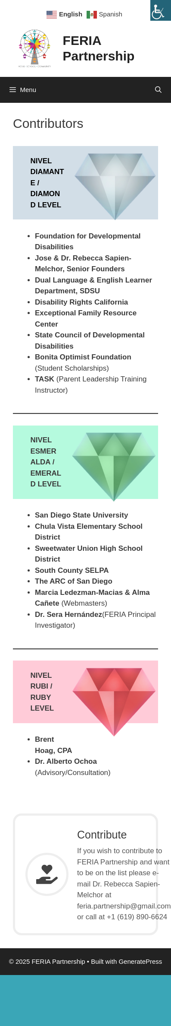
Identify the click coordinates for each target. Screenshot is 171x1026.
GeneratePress (140, 961)
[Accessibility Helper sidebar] (160, 10)
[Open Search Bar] (158, 90)
